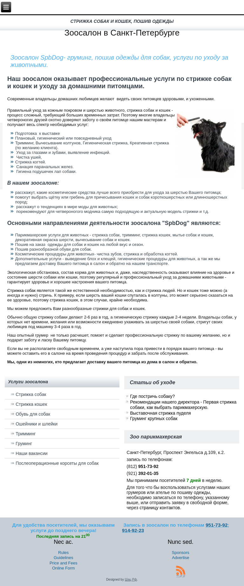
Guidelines (63, 557)
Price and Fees (63, 563)
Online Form (63, 568)
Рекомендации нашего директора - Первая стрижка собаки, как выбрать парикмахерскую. (183, 404)
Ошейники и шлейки (37, 423)
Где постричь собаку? (152, 396)
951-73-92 (216, 525)
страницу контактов (159, 507)
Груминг (24, 443)
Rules (63, 552)
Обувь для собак (33, 414)
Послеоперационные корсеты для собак (57, 463)
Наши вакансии (32, 453)
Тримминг (26, 433)
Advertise (180, 557)
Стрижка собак (21, 290)
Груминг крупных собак (153, 418)
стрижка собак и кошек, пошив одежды (122, 21)
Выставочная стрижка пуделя (160, 413)
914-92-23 (133, 530)
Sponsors (180, 552)
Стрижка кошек (31, 404)
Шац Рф (131, 579)
